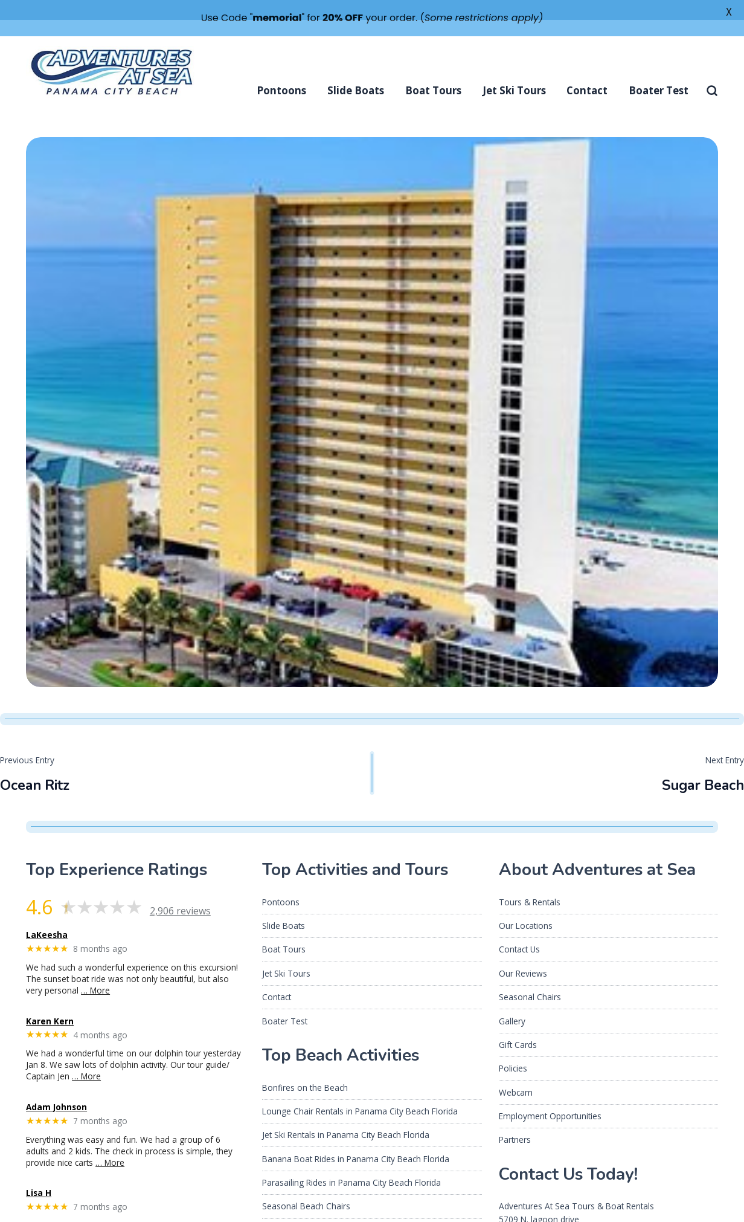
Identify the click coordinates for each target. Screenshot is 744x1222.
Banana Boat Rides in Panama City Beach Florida (355, 1138)
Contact (587, 70)
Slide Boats (355, 70)
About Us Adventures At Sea (316, 1209)
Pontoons (281, 70)
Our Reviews (523, 953)
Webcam (516, 1072)
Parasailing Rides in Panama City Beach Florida (351, 1162)
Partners (515, 1119)
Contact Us (519, 929)
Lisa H (38, 1173)
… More (95, 970)
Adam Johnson (56, 1087)
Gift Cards (518, 1024)
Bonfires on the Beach (305, 1067)
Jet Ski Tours (514, 70)
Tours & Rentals (529, 881)
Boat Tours (433, 70)
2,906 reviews (180, 890)
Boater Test (658, 70)
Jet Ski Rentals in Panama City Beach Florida (345, 1114)
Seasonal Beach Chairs (306, 1186)
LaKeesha (47, 915)
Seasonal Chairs (530, 977)
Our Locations (526, 905)
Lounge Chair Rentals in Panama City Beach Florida (360, 1091)
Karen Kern (50, 1001)
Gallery (512, 1000)
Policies (513, 1048)
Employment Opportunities (550, 1096)
